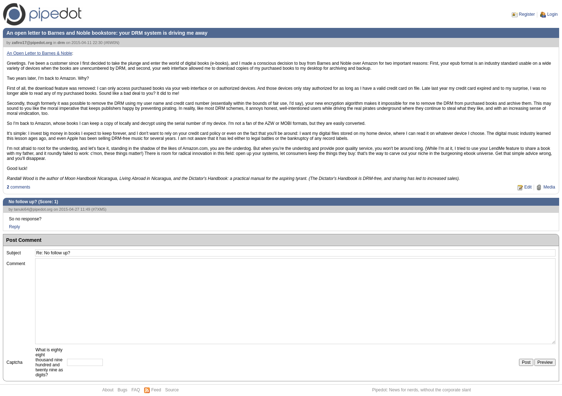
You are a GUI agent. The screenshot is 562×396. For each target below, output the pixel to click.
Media (549, 187)
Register (527, 14)
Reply (14, 226)
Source (172, 389)
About (107, 389)
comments (18, 187)
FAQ (136, 389)
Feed (156, 389)
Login (552, 14)
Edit (528, 187)
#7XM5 (98, 209)
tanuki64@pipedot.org (33, 209)
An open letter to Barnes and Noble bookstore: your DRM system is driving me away (107, 33)
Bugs (122, 389)
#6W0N (111, 42)
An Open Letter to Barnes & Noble (39, 53)
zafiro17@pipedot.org (32, 42)
